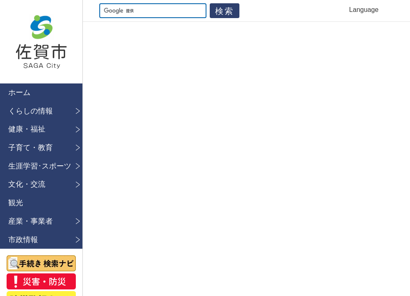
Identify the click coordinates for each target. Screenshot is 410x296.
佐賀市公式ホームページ (41, 41)
